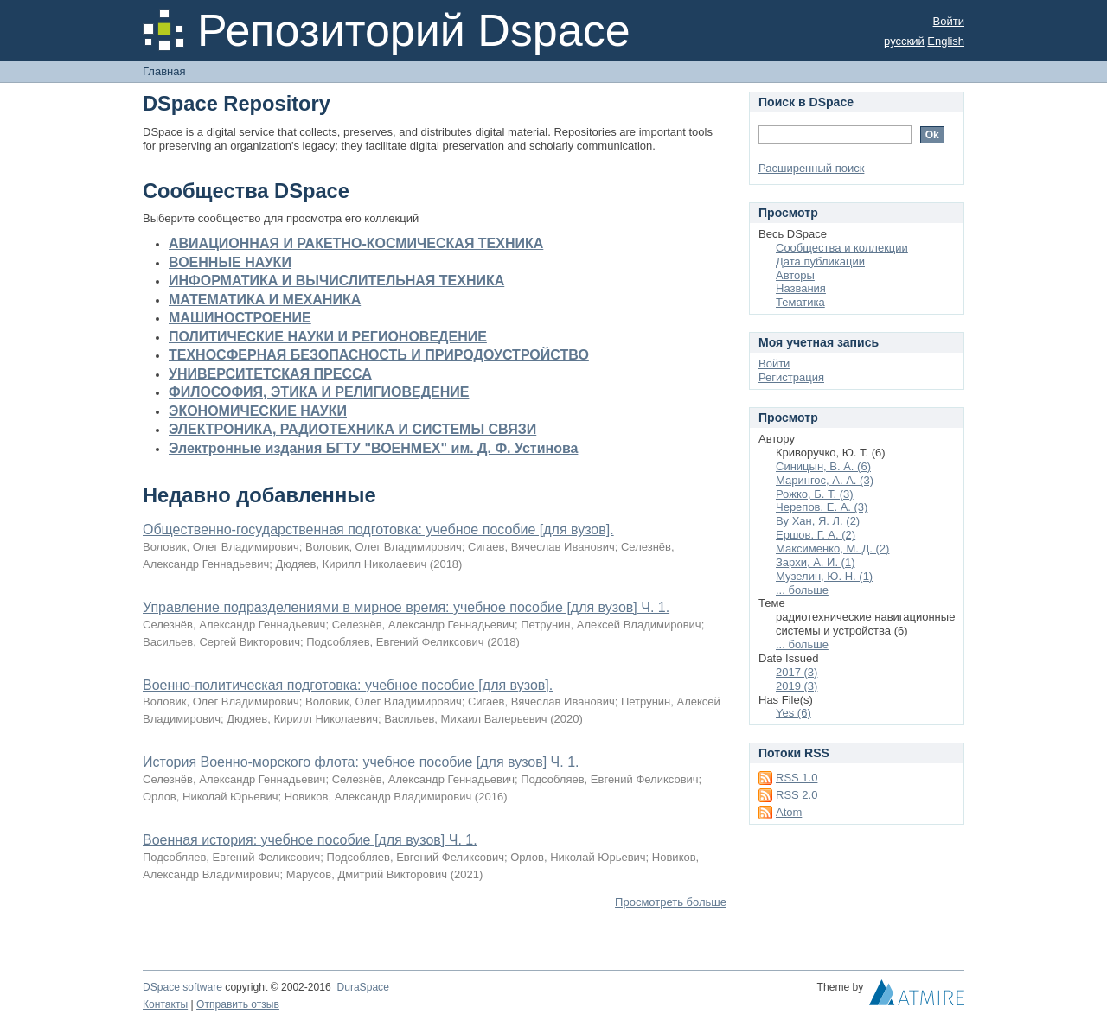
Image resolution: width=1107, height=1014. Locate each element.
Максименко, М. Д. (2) (832, 548)
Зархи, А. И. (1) (815, 562)
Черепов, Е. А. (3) (821, 507)
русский (904, 41)
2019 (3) (796, 685)
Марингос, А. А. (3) (824, 480)
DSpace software (182, 987)
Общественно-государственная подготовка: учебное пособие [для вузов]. (378, 529)
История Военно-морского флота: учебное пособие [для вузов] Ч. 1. (361, 762)
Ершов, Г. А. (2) (815, 534)
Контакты (165, 1004)
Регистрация (791, 377)
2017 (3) (796, 672)
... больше (802, 590)
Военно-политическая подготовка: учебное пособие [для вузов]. (348, 685)
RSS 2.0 (796, 794)
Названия (801, 288)
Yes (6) (793, 712)
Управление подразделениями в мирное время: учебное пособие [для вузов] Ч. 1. (406, 607)
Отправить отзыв (237, 1004)
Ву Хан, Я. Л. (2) (818, 520)
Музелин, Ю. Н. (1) (824, 576)
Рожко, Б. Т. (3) (815, 494)
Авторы (795, 275)
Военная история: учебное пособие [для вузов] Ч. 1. (310, 839)
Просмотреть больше (670, 902)
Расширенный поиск (811, 168)
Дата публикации (820, 261)
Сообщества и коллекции (842, 247)
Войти (948, 21)
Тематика (800, 302)
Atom (789, 812)
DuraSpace (362, 987)
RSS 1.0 (796, 777)
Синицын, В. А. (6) (823, 466)
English (945, 41)
